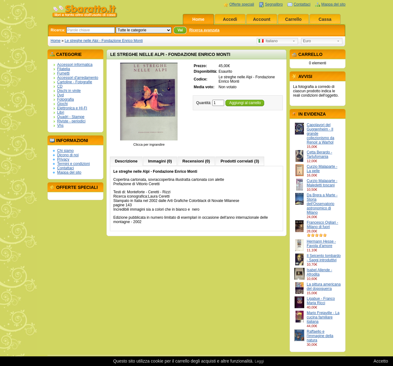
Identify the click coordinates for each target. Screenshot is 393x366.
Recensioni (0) (196, 161)
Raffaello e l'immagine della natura (320, 335)
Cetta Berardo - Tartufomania (319, 154)
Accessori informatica (75, 64)
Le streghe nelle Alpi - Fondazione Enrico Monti (103, 41)
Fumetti (63, 73)
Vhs (60, 125)
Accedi (230, 19)
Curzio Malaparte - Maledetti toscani (322, 183)
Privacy (63, 159)
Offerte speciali (241, 4)
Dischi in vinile (69, 91)
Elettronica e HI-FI (72, 108)
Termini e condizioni (73, 164)
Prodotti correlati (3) (239, 161)
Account (261, 19)
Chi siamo (65, 151)
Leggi (259, 361)
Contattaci (302, 4)
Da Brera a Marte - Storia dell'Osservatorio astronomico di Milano (322, 204)
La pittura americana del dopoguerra (324, 286)
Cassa (324, 19)
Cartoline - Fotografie (74, 82)
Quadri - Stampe (70, 117)
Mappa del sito (333, 4)
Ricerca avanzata (204, 30)
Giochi (62, 104)
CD (59, 86)
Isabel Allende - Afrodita (319, 272)
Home (198, 19)
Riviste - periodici (71, 121)
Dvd (60, 95)
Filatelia (63, 69)
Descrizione (126, 161)
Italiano (268, 41)
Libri (60, 112)
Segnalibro (274, 4)
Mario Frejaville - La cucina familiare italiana (323, 317)
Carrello (293, 19)
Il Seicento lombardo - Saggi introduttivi (324, 258)
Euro (307, 41)
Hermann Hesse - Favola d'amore (321, 243)
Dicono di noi (68, 155)
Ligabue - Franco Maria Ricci (321, 300)
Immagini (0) (160, 161)
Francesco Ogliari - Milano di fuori (322, 224)
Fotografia (65, 99)
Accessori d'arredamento (77, 77)
